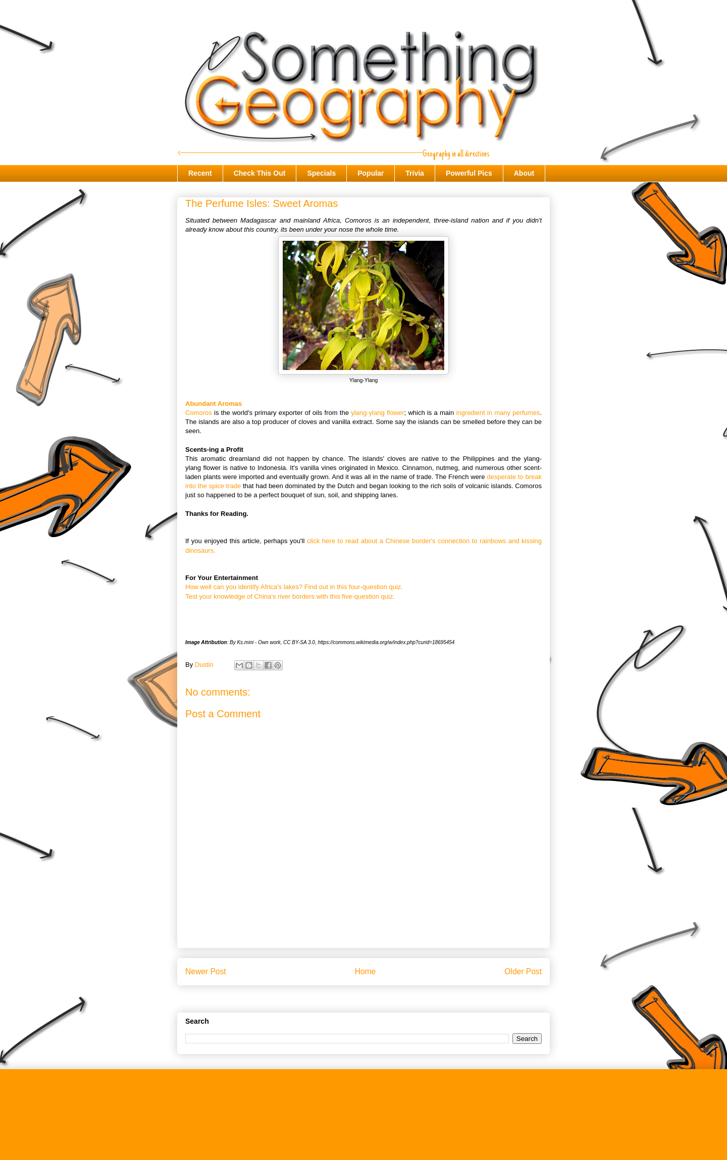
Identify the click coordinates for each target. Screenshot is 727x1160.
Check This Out (260, 173)
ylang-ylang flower (377, 412)
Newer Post (205, 971)
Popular (370, 173)
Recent (200, 173)
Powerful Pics (469, 173)
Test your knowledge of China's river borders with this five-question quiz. (290, 596)
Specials (321, 173)
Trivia (414, 173)
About (524, 173)
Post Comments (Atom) (383, 997)
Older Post (523, 971)
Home (365, 971)
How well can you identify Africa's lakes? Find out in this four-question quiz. (294, 587)
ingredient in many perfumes (498, 412)
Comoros (198, 412)
